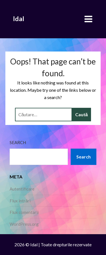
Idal (18, 19)
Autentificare (22, 188)
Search (18, 142)
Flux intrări (20, 200)
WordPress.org (24, 224)
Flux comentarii (24, 212)
